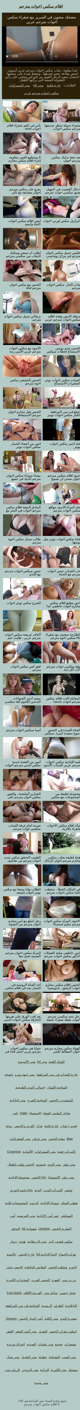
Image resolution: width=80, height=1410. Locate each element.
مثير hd (36, 85)
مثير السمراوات (17, 85)
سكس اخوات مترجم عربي (39, 93)
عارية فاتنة (52, 85)
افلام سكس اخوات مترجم (39, 6)
